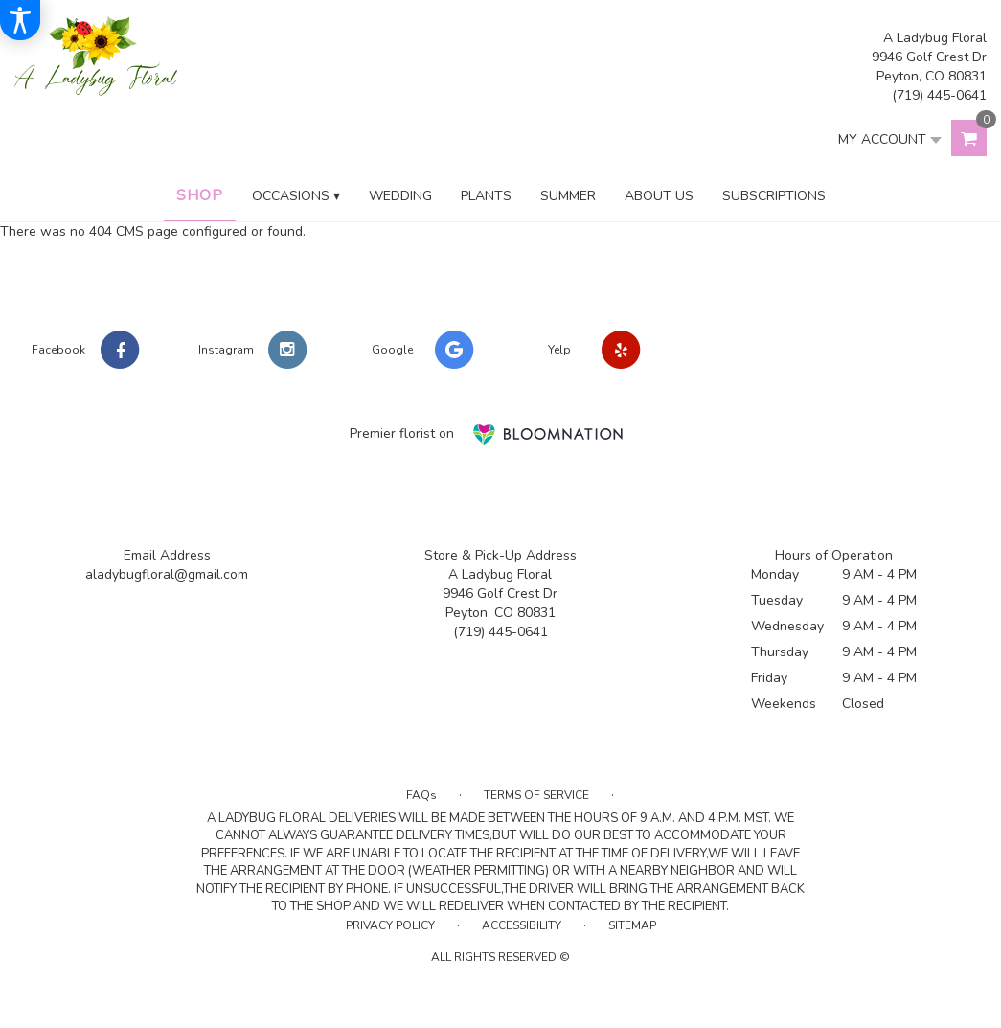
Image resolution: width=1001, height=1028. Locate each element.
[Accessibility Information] (20, 20)
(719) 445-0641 (939, 95)
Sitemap (632, 925)
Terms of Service (536, 795)
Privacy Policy (390, 925)
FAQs (421, 795)
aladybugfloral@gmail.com (166, 574)
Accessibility (521, 925)
